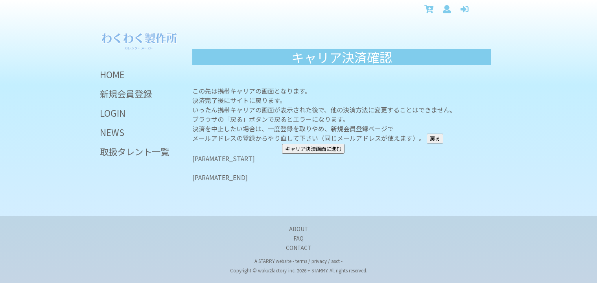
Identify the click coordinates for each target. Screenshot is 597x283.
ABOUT (298, 229)
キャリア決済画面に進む (313, 149)
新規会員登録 (126, 93)
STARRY (266, 261)
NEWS (112, 132)
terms (301, 261)
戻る (435, 138)
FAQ (298, 238)
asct (335, 261)
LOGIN (112, 113)
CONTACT (298, 248)
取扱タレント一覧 (134, 151)
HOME (112, 74)
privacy (319, 261)
